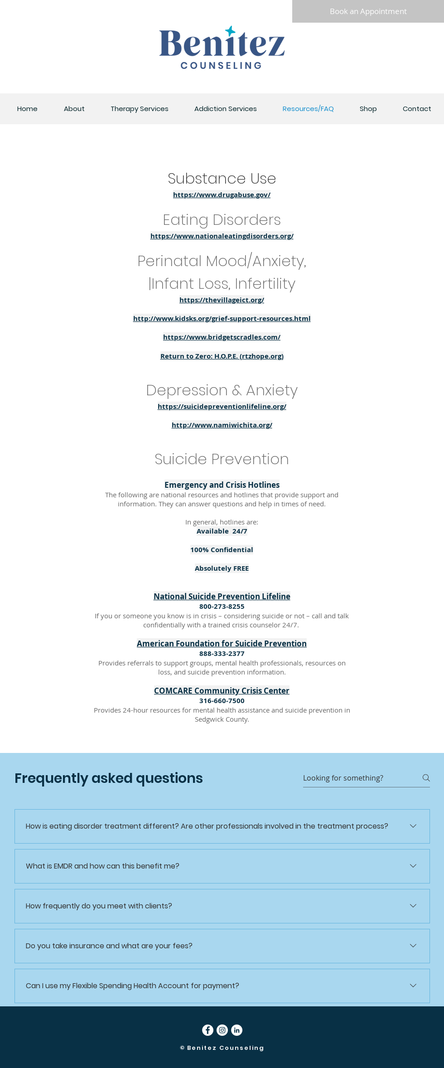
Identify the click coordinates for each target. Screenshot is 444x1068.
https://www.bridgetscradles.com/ (221, 337)
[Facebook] (207, 1030)
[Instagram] (222, 1030)
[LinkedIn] (236, 1030)
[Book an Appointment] (368, 11)
